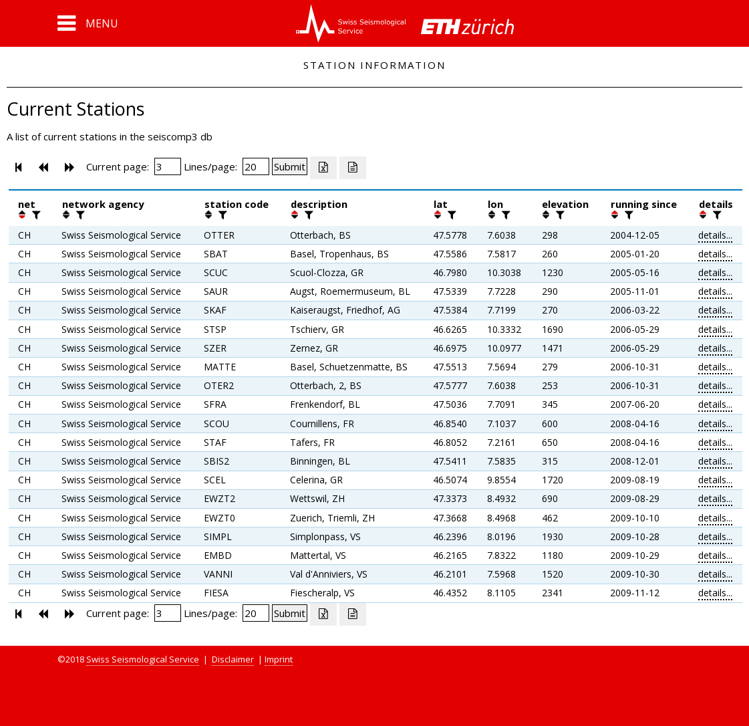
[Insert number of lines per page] (256, 166)
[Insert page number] (167, 166)
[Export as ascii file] (352, 167)
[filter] (35, 214)
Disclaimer (233, 659)
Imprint (279, 659)
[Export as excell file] (323, 167)
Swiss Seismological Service (142, 659)
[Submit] (289, 166)
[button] (87, 23)
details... (715, 235)
